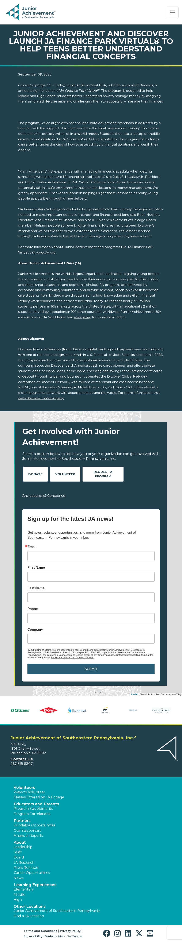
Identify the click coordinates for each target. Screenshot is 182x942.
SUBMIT (91, 669)
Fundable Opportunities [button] (34, 825)
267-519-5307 (22, 764)
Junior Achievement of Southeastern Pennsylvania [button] (57, 911)
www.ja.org (82, 317)
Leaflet (134, 694)
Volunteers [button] (24, 787)
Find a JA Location (29, 916)
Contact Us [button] (22, 759)
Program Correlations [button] (32, 814)
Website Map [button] (55, 936)
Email (32, 547)
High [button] (18, 900)
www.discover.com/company (41, 398)
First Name (36, 567)
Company (35, 629)
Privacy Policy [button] (70, 931)
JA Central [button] (75, 936)
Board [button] (19, 857)
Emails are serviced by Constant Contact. (72, 657)
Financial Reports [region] (28, 836)
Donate (35, 474)
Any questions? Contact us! (43, 496)
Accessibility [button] (33, 936)
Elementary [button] (24, 889)
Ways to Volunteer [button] (29, 792)
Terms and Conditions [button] (40, 931)
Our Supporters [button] (27, 831)
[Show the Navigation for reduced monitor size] (173, 12)
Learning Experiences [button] (35, 885)
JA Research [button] (24, 863)
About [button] (20, 842)
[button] (107, 933)
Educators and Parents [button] (36, 804)
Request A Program (103, 474)
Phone (32, 609)
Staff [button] (18, 852)
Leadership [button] (23, 847)
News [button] (18, 878)
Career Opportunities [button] (32, 873)
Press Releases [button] (26, 868)
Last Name (36, 588)
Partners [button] (22, 821)
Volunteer (65, 474)
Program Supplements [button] (33, 809)
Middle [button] (19, 895)
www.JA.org (46, 252)
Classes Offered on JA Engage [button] (39, 797)
